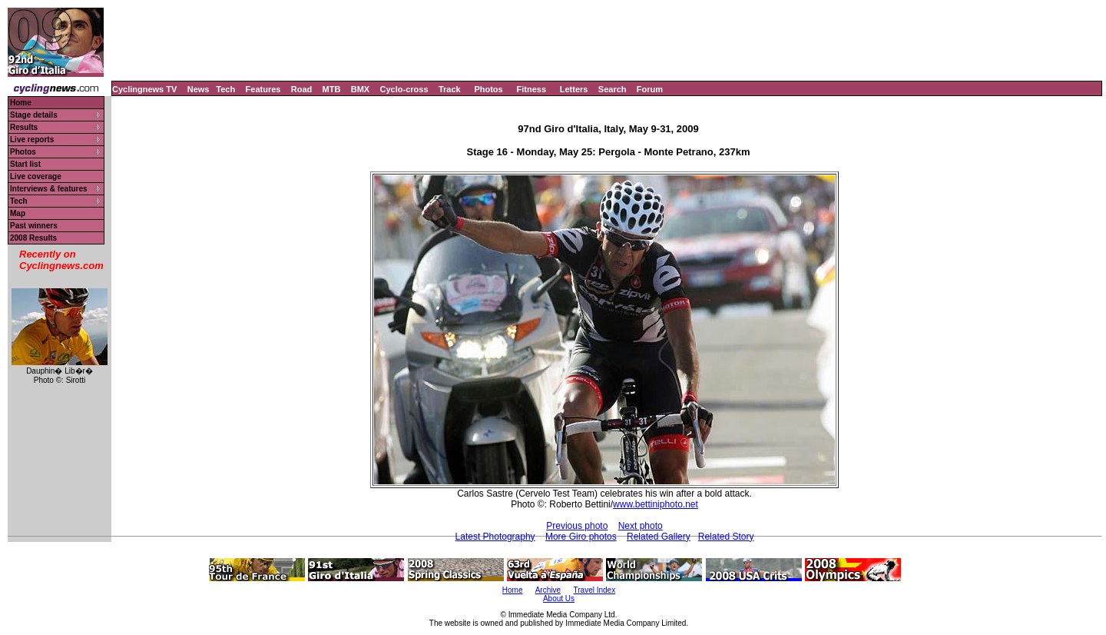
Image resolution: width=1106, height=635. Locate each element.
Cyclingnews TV (144, 89)
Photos (488, 89)
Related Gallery (658, 536)
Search (612, 89)
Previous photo (577, 525)
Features (263, 89)
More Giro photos (581, 536)
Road (302, 89)
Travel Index (595, 590)
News (198, 89)
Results (24, 127)
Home (20, 102)
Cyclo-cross (404, 89)
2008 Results (33, 238)
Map (17, 213)
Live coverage (35, 176)
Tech (225, 89)
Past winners (34, 225)
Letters (574, 89)
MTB (332, 89)
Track (450, 89)
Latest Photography (495, 536)
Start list (25, 164)
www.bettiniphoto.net (655, 504)
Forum (650, 89)
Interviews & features (49, 189)
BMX (360, 89)
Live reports (32, 139)
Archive (548, 590)
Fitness (531, 89)
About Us (559, 598)
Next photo (640, 525)
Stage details (34, 115)
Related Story (726, 536)
